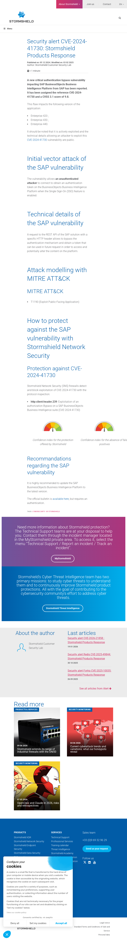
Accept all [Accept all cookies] (61, 923)
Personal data (104, 935)
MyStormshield (63, 558)
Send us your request (97, 848)
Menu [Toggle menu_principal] (7, 29)
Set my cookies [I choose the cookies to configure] (38, 923)
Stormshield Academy (62, 853)
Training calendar (60, 845)
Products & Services (26, 709)
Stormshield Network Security (29, 841)
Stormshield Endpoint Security (25, 847)
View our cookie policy (16, 912)
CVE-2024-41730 (37, 139)
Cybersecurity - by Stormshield (46, 511)
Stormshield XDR (22, 837)
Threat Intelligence (60, 849)
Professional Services (62, 841)
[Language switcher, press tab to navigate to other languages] (120, 4)
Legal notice (105, 923)
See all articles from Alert (95, 688)
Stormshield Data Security (27, 853)
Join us (90, 4)
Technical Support (60, 837)
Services (56, 832)
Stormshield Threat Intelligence (63, 608)
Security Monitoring (80, 709)
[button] (7, 934)
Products (20, 832)
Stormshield (68, 4)
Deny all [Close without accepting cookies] (14, 923)
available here (61, 498)
